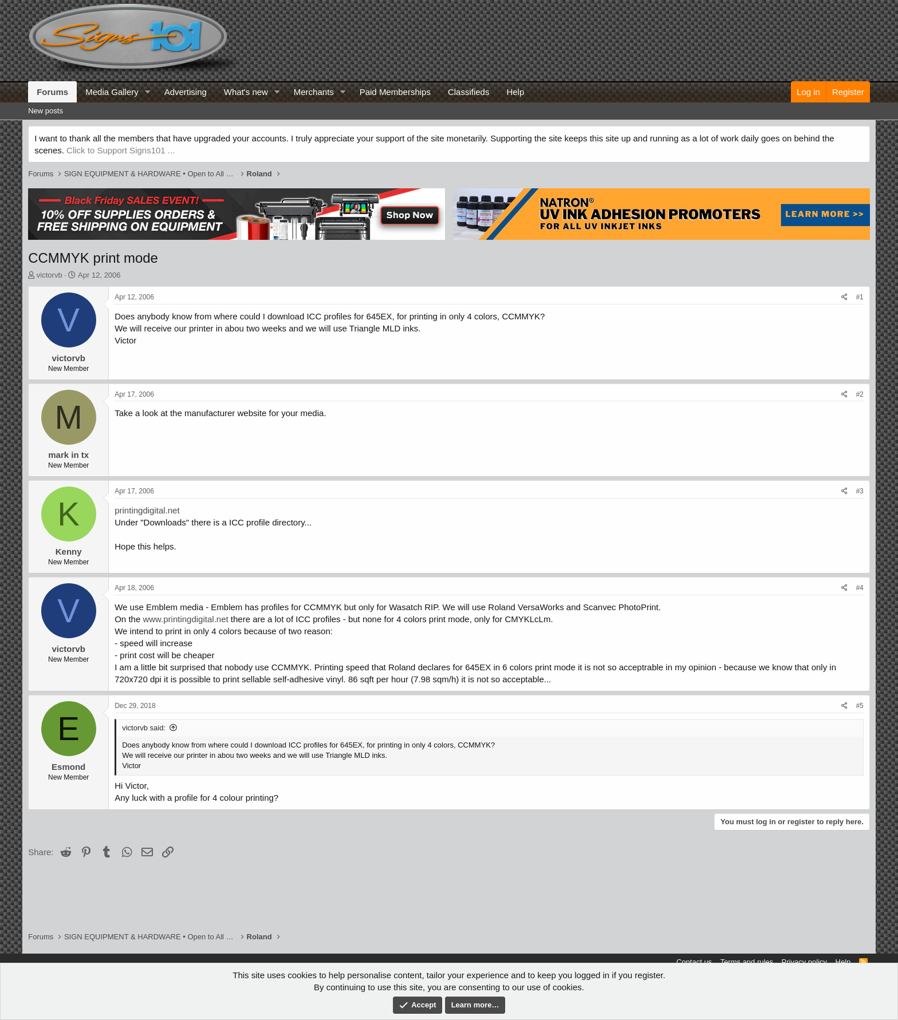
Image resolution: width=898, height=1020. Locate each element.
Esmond (68, 767)
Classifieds (469, 92)
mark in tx (68, 455)
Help (515, 92)
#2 (859, 394)
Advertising (185, 92)
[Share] (844, 297)
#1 (859, 297)
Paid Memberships (395, 92)
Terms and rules (746, 962)
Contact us (694, 962)
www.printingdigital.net (185, 619)
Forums (52, 92)
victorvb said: (144, 728)
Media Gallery (112, 92)
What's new (246, 92)
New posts (45, 110)
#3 (859, 491)
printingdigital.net (147, 510)
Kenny (69, 551)
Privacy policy (804, 962)
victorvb (49, 275)
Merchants (314, 92)
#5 (859, 706)
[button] (148, 91)
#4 (859, 588)
